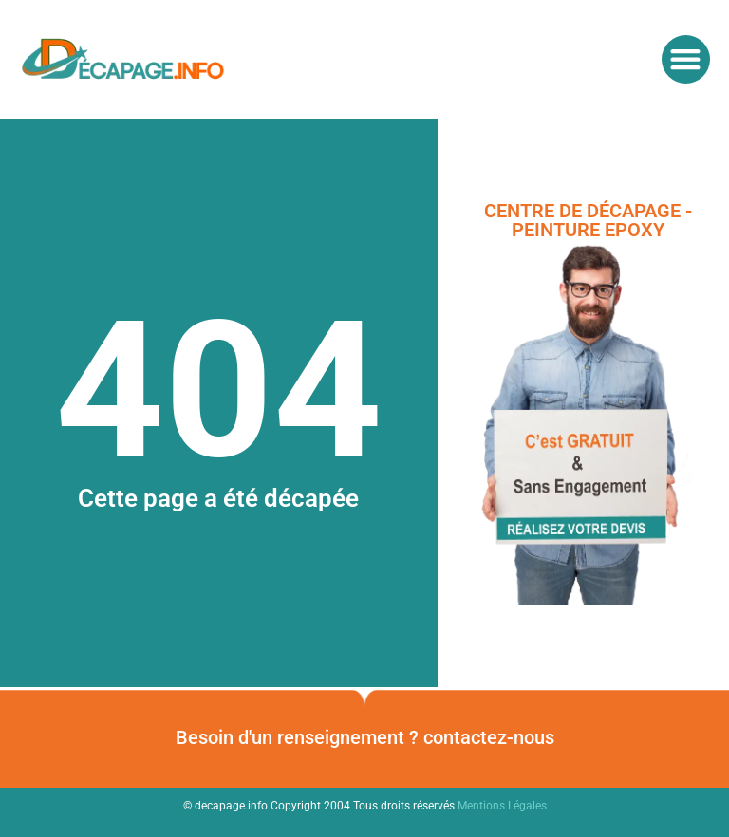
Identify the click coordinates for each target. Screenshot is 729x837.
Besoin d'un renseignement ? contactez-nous (365, 737)
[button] (686, 59)
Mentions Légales (502, 805)
